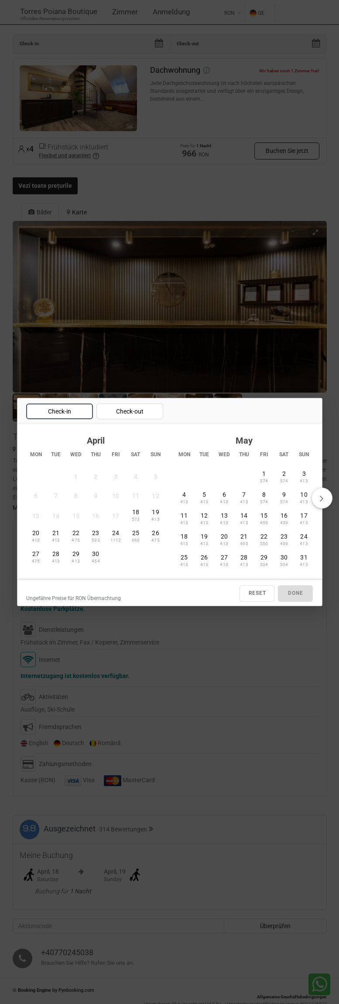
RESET (257, 593)
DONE (295, 593)
